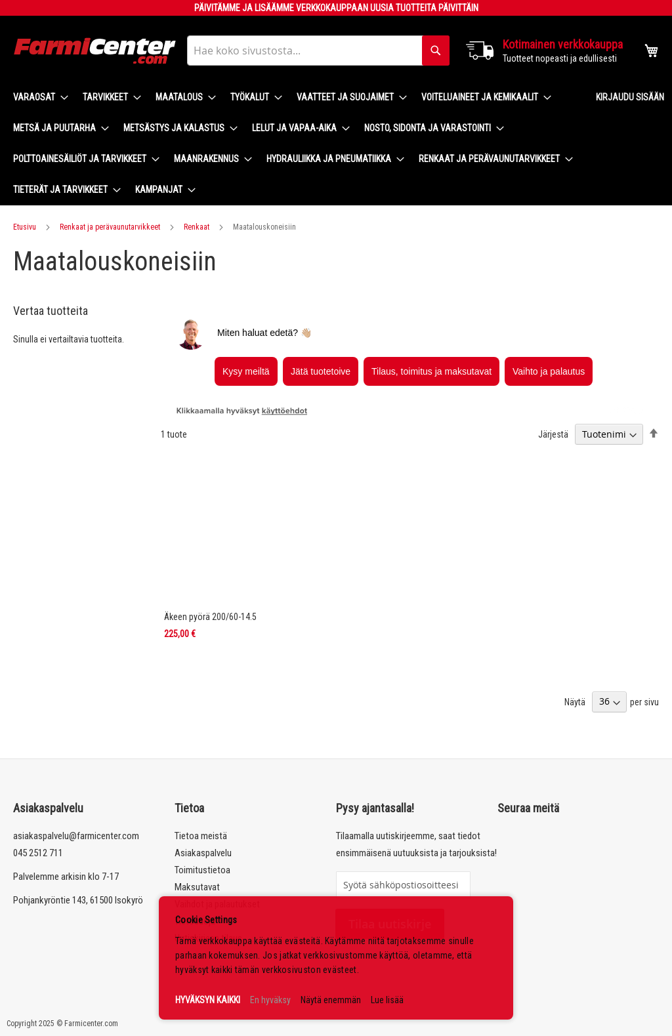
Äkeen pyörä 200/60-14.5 (210, 616)
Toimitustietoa (202, 870)
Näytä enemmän (331, 1000)
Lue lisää (387, 1000)
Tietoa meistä (201, 836)
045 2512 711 (38, 853)
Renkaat (196, 227)
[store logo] (95, 50)
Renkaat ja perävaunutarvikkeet (110, 227)
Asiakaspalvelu (203, 853)
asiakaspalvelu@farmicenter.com (76, 836)
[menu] (294, 143)
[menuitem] (36, 97)
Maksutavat (197, 887)
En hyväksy (270, 1000)
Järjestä (553, 434)
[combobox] (318, 50)
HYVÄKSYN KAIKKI (207, 1000)
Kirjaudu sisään (630, 97)
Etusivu (24, 227)
